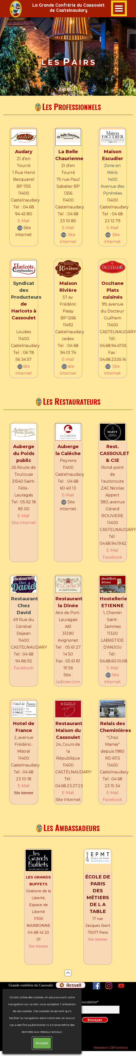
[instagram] (109, 985)
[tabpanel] (20, 9)
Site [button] (115, 675)
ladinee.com (68, 681)
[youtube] (121, 985)
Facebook (112, 557)
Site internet (23, 522)
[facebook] (96, 985)
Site (71, 234)
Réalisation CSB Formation (111, 1047)
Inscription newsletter (79, 1002)
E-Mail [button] (24, 220)
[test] (70, 985)
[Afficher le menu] (119, 8)
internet (68, 241)
